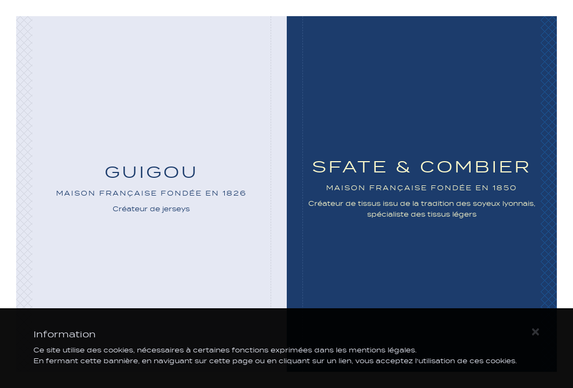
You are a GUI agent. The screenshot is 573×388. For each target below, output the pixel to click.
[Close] (535, 330)
